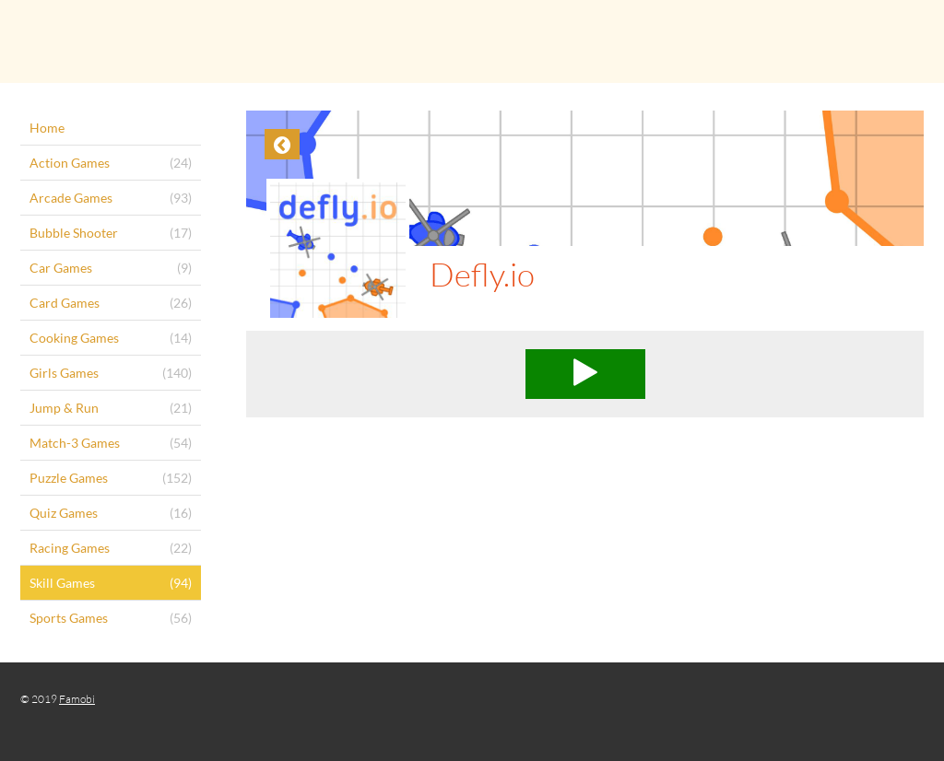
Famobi (77, 699)
